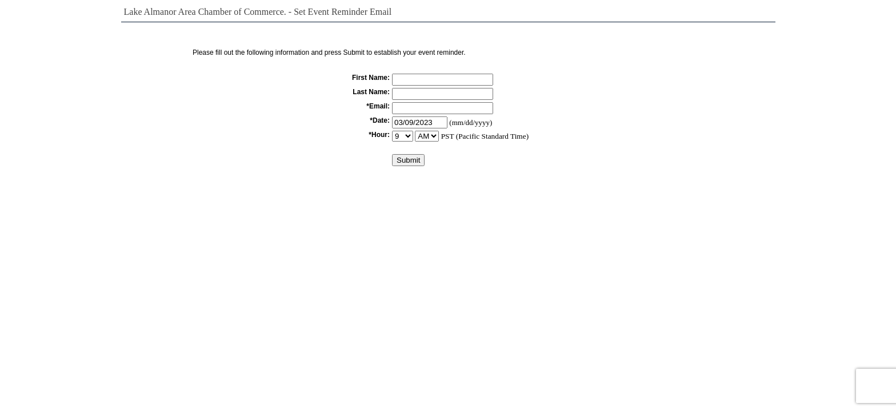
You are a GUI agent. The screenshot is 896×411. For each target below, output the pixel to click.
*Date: (380, 120)
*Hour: (379, 135)
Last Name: (371, 92)
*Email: (378, 106)
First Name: (371, 78)
